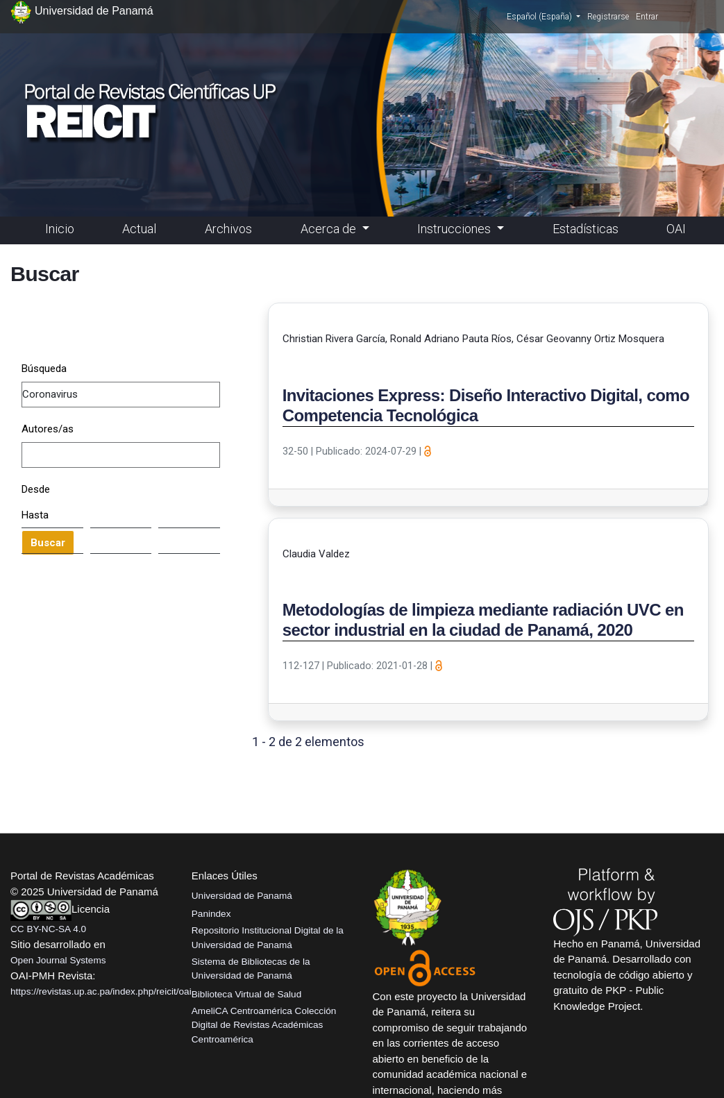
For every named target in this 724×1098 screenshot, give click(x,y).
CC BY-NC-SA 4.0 (48, 929)
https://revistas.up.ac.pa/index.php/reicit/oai (101, 991)
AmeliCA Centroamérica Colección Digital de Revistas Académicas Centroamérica (264, 1025)
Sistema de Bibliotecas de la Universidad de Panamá (251, 968)
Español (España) (543, 16)
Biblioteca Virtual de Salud (246, 994)
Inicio (59, 228)
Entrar (647, 17)
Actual (139, 228)
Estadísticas (585, 228)
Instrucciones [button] (455, 228)
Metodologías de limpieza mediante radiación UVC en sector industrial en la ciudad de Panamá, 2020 (483, 619)
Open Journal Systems (58, 960)
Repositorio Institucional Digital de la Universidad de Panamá (268, 937)
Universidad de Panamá (242, 895)
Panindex (211, 914)
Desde (36, 489)
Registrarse (608, 17)
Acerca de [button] (330, 228)
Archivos (228, 228)
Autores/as (48, 429)
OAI (676, 228)
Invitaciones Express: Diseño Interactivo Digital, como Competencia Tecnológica (486, 405)
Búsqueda (44, 368)
